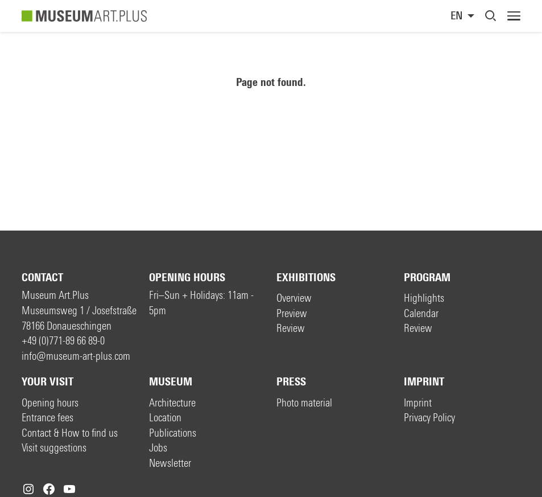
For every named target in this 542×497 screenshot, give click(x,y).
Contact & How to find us (70, 433)
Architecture (172, 403)
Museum (170, 382)
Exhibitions (306, 278)
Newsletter (170, 463)
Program (427, 278)
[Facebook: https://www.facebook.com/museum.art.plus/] (49, 489)
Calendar (421, 313)
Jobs (158, 448)
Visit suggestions (54, 448)
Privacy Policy (429, 418)
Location (165, 418)
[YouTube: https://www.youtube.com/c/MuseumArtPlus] (69, 489)
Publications (172, 433)
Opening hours (187, 278)
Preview (291, 313)
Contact (42, 278)
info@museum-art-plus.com (76, 356)
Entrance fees (47, 418)
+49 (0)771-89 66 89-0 (63, 341)
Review (290, 328)
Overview (294, 298)
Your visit (47, 382)
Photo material (304, 403)
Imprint (424, 382)
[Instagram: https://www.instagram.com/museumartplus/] (28, 489)
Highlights (424, 298)
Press (291, 382)
